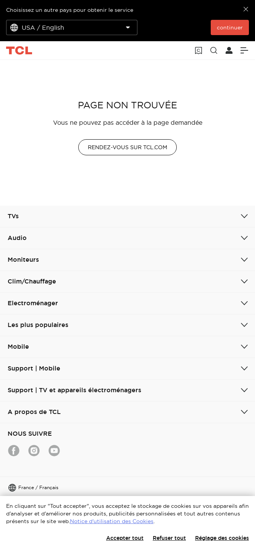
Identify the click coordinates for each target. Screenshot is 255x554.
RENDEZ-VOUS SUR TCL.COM (127, 147)
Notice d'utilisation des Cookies (111, 521)
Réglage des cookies (222, 538)
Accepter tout (125, 538)
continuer (230, 27)
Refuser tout (169, 538)
